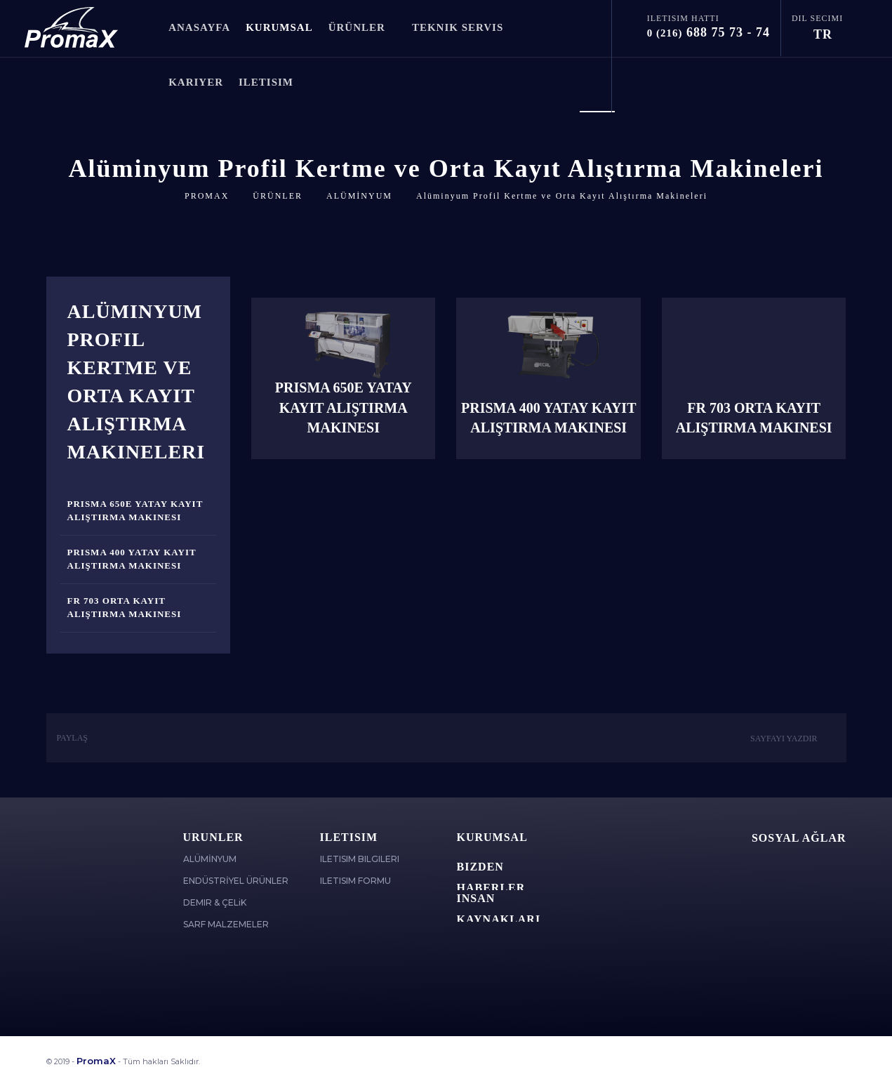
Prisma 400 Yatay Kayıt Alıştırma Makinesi (132, 559)
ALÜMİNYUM (359, 196)
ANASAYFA (199, 27)
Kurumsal (492, 837)
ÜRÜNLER (362, 27)
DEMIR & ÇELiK (214, 902)
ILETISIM (272, 82)
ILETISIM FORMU (355, 880)
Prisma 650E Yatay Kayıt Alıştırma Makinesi (135, 510)
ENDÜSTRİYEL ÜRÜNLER (235, 880)
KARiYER (195, 82)
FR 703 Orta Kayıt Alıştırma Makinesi (124, 607)
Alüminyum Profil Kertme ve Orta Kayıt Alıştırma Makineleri (561, 196)
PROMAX (207, 196)
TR (828, 34)
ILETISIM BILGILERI (359, 859)
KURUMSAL (279, 27)
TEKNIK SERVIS (457, 27)
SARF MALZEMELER (226, 924)
